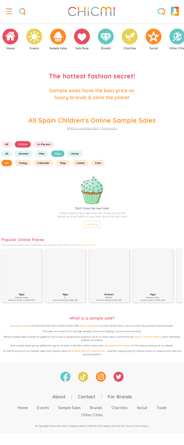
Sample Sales (69, 409)
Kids (58, 155)
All (6, 146)
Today (23, 165)
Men (42, 155)
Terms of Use (132, 427)
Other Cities (92, 416)
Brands (96, 409)
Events (43, 409)
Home (75, 155)
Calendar (43, 165)
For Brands (120, 398)
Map (63, 165)
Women (24, 155)
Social (142, 409)
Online (23, 146)
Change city (108, 130)
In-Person (44, 146)
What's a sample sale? (82, 130)
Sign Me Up (92, 226)
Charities (120, 409)
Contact (86, 398)
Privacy (144, 427)
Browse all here (86, 246)
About (59, 398)
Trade (161, 409)
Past (98, 165)
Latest (80, 165)
